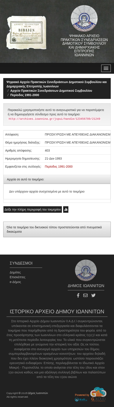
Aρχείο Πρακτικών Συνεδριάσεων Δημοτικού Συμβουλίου (51, 90)
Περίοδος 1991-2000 (24, 95)
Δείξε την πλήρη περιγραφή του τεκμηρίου (33, 209)
